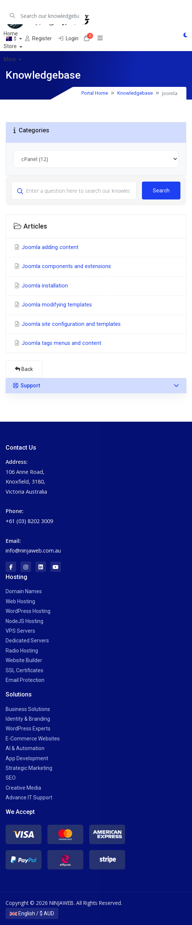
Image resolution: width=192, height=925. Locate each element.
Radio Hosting (22, 651)
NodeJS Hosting (24, 621)
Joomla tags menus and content (57, 343)
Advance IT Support (29, 797)
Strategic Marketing (29, 768)
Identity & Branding (28, 719)
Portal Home (94, 93)
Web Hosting (20, 601)
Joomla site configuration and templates (67, 324)
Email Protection (25, 680)
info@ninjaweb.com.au (33, 550)
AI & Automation (25, 748)
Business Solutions (28, 709)
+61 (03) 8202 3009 (29, 521)
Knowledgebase (135, 93)
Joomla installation (40, 286)
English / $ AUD (32, 913)
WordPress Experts (28, 728)
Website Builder (24, 660)
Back (24, 369)
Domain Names (24, 591)
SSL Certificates (24, 670)
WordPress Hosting (28, 611)
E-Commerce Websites (33, 739)
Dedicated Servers (27, 641)
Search (161, 191)
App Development (27, 758)
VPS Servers (20, 631)
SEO (11, 778)
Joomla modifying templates (52, 305)
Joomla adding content (45, 247)
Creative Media (23, 788)
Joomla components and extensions (62, 266)
